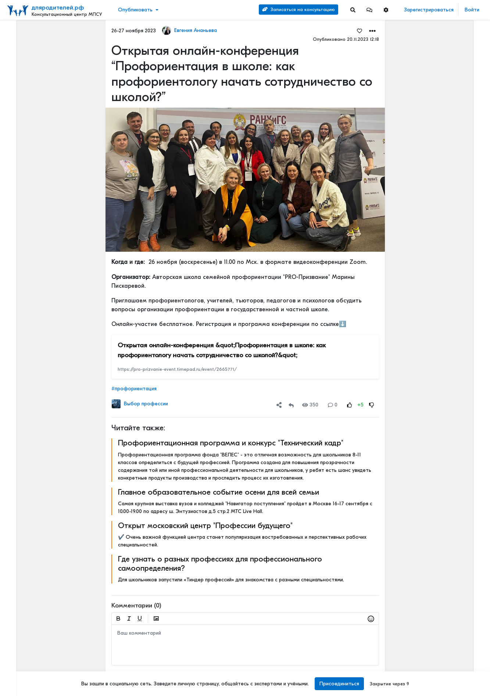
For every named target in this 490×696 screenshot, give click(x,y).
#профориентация (133, 388)
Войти (472, 10)
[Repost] (291, 404)
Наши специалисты (29, 673)
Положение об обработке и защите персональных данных (40, 604)
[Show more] (61, 179)
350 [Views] (310, 405)
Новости (19, 43)
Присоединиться (338, 684)
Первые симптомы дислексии (448, 344)
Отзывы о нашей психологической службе (440, 128)
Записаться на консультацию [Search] (298, 9)
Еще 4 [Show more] (22, 168)
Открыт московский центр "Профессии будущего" (205, 525)
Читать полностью (435, 161)
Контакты (19, 557)
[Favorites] (359, 30)
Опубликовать (135, 10)
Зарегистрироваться (429, 10)
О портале (21, 565)
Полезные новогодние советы (449, 387)
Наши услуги (449, 58)
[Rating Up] (349, 404)
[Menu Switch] (41, 689)
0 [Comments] (332, 405)
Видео (16, 54)
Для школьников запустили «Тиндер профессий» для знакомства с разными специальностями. (231, 580)
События (20, 65)
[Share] (279, 404)
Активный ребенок (436, 260)
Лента (17, 31)
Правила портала (29, 573)
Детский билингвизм (438, 210)
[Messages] (369, 9)
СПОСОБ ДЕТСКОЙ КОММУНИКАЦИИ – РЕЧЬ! (449, 421)
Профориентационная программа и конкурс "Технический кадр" (230, 442)
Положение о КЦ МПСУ (35, 650)
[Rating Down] (371, 404)
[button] (369, 9)
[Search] (353, 9)
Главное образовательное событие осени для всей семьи (218, 492)
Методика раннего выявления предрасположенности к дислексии (449, 456)
